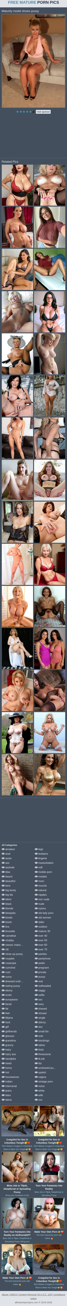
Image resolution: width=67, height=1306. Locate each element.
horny (7, 1068)
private (40, 972)
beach (7, 876)
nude (39, 904)
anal (6, 853)
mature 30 (42, 931)
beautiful (8, 881)
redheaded (43, 986)
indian (7, 1081)
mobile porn (43, 872)
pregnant (42, 967)
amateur (8, 849)
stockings (42, 1040)
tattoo (40, 1045)
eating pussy (11, 986)
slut (38, 1027)
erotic (7, 995)
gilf (5, 1027)
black (7, 904)
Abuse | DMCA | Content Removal (19, 1294)
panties (41, 954)
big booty (9, 890)
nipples (41, 894)
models (41, 876)
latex (6, 1095)
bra (5, 926)
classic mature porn (15, 945)
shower (41, 1013)
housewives (10, 1077)
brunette (8, 931)
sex (38, 999)
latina (7, 1099)
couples (8, 958)
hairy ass (9, 1054)
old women (43, 917)
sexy (39, 1004)
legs (39, 849)
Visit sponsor (43, 111)
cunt (6, 972)
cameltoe (9, 935)
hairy (6, 1049)
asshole (8, 867)
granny (7, 1045)
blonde (7, 908)
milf (38, 867)
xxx (38, 1099)
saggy (40, 990)
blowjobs (9, 913)
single (40, 1017)
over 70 (41, 949)
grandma (9, 1040)
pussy (40, 976)
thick (39, 1049)
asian (7, 858)
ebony (7, 990)
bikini (6, 899)
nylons (40, 908)
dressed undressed (15, 981)
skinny (40, 1022)
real (39, 981)
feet (6, 1013)
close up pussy (12, 954)
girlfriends (9, 1031)
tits (38, 1063)
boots (7, 922)
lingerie (41, 858)
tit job (40, 1058)
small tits (42, 1031)
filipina (7, 1017)
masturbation (44, 863)
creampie (9, 963)
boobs (7, 917)
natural (40, 890)
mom (39, 881)
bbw (6, 872)
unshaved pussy (46, 1068)
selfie (40, 995)
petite (40, 963)
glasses (8, 1036)
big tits (7, 894)
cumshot (8, 967)
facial (7, 1004)
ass (5, 863)
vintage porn (44, 1081)
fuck (6, 1022)
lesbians (41, 853)
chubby (8, 940)
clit (5, 949)
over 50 (41, 940)
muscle (41, 885)
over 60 (41, 945)
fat (5, 1008)
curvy (7, 976)
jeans (7, 1090)
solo (39, 1036)
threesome (43, 1054)
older (39, 922)
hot (5, 1072)
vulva (40, 1086)
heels (7, 1063)
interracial (9, 1086)
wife (39, 1095)
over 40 (41, 935)
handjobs (9, 1058)
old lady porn (44, 913)
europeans (10, 999)
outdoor (41, 926)
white (40, 1090)
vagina (40, 1077)
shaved (41, 1008)
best (6, 885)
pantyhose (43, 958)
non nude (42, 899)
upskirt (40, 1072)
